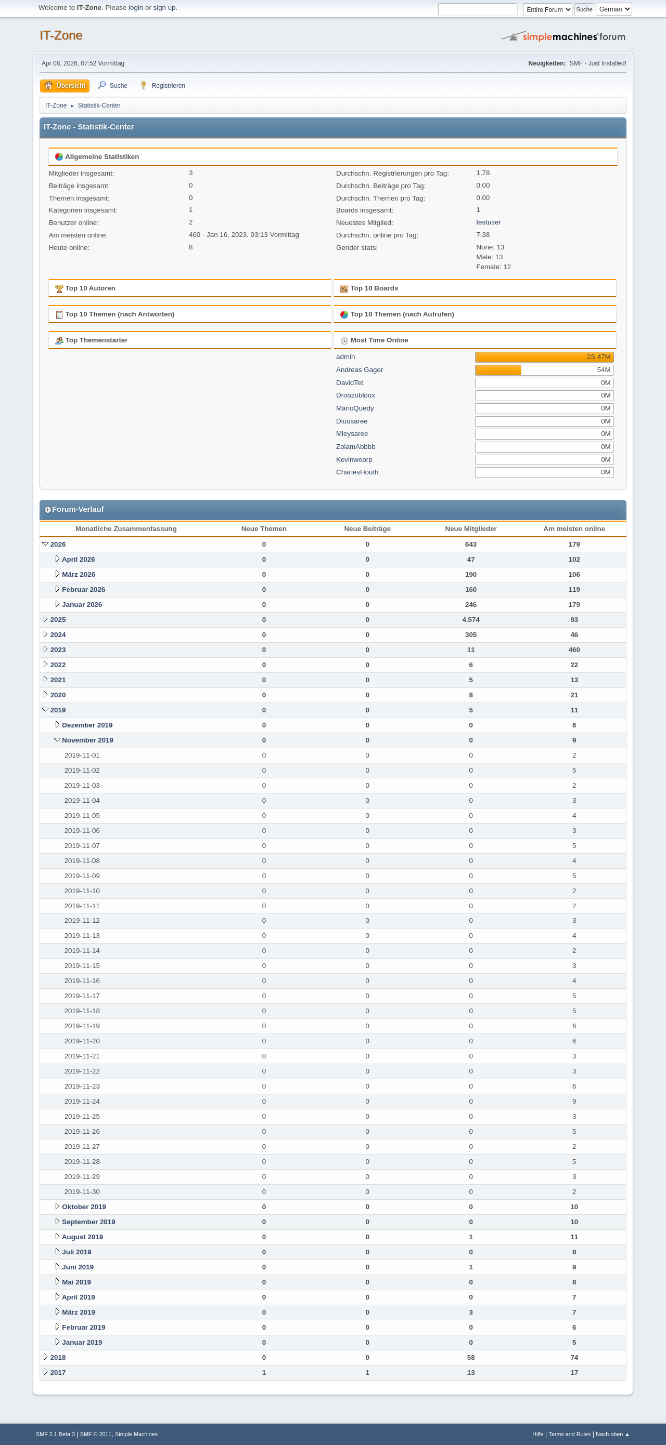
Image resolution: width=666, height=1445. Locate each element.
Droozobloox (355, 395)
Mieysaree (352, 434)
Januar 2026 (82, 604)
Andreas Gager (359, 370)
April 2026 (78, 559)
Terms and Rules (570, 1434)
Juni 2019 (78, 1267)
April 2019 (78, 1297)
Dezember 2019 (87, 725)
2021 (58, 680)
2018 (58, 1357)
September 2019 (88, 1222)
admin (345, 357)
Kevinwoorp (354, 459)
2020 (58, 695)
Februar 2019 (83, 1327)
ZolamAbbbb (356, 446)
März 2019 (78, 1312)
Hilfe (538, 1434)
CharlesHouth (357, 472)
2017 (58, 1372)
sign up (164, 7)
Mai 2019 (76, 1282)
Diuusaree (352, 421)
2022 (58, 665)
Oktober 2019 (84, 1207)
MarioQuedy (355, 408)
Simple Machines (136, 1434)
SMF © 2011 (96, 1434)
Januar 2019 (82, 1342)
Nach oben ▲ (613, 1434)
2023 (58, 650)
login (136, 7)
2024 (58, 635)
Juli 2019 (76, 1252)
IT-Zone (61, 35)
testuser (488, 222)
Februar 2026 (83, 589)
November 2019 (87, 740)
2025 (58, 620)
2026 (58, 544)
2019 (58, 710)
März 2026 (78, 574)
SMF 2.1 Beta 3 (55, 1434)
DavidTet (349, 383)
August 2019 (82, 1237)
